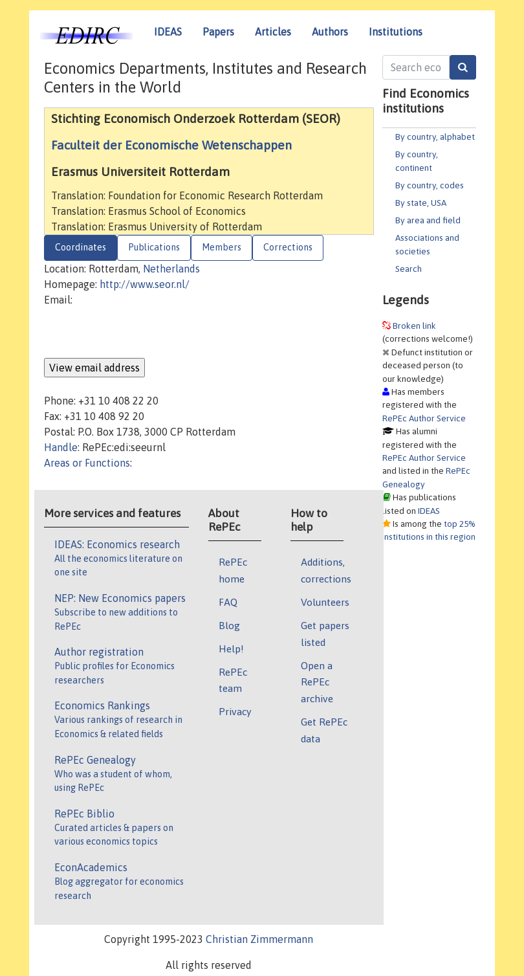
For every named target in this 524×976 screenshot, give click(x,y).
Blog (229, 625)
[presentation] (142, 332)
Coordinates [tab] (80, 247)
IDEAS (168, 32)
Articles (273, 32)
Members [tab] (221, 247)
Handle (61, 447)
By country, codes (429, 185)
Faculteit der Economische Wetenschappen (171, 145)
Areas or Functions (87, 463)
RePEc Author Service (424, 418)
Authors (330, 32)
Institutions (395, 32)
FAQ (228, 602)
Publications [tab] (154, 247)
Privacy (235, 711)
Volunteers (325, 602)
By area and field (428, 220)
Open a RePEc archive (317, 682)
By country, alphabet (435, 136)
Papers (218, 32)
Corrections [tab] (287, 247)
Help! (231, 648)
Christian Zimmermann (259, 939)
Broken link (414, 325)
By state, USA (420, 202)
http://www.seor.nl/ (145, 284)
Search (408, 268)
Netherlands (171, 268)
